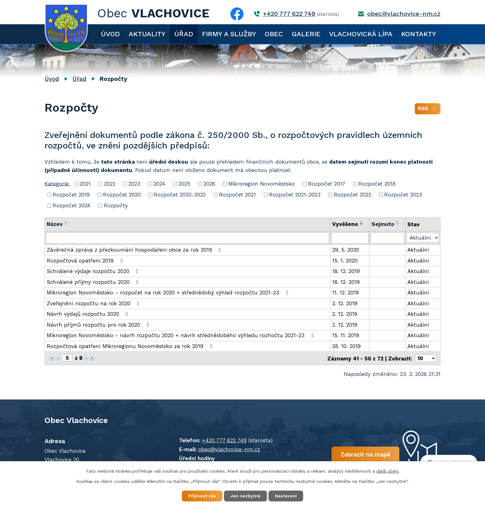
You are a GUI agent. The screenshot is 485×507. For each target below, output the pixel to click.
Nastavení (286, 495)
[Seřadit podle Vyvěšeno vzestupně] (361, 221)
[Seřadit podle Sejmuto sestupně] (397, 224)
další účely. (387, 471)
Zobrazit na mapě (365, 454)
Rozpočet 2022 (352, 195)
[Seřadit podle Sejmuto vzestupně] (397, 221)
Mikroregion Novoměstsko (261, 184)
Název (55, 224)
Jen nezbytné (245, 495)
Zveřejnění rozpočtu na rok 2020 (94, 303)
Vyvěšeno (345, 224)
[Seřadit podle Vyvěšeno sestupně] (361, 224)
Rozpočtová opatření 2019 (86, 261)
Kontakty (418, 34)
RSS (427, 108)
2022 (109, 184)
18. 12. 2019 (346, 271)
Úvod (110, 34)
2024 (159, 184)
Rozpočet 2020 (122, 195)
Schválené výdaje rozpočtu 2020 (93, 271)
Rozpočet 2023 (403, 195)
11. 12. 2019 (345, 292)
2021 (85, 184)
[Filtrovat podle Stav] (422, 237)
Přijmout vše (202, 495)
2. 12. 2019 (344, 303)
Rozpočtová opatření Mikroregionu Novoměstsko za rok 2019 (130, 346)
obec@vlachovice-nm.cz (403, 13)
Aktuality (147, 34)
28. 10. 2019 (346, 346)
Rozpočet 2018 (377, 184)
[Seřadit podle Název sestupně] (66, 224)
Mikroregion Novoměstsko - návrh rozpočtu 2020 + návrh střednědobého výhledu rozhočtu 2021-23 (181, 335)
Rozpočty (116, 205)
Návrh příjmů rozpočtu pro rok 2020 (99, 325)
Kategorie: (57, 183)
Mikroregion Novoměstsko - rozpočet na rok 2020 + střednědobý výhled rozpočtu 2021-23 (168, 292)
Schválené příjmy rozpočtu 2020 (94, 282)
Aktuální (418, 250)
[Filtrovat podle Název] (187, 238)
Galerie (306, 34)
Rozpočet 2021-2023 (294, 195)
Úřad (183, 34)
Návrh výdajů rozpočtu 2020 (88, 314)
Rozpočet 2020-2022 (180, 195)
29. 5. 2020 (345, 250)
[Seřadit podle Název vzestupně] (66, 221)
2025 (184, 184)
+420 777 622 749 (289, 13)
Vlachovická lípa (361, 34)
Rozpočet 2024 (71, 205)
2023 (134, 184)
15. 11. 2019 (345, 335)
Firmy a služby (229, 34)
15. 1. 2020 (345, 261)
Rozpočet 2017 (326, 184)
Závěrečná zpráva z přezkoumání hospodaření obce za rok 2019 (135, 250)
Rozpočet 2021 (237, 195)
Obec (274, 34)
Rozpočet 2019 (71, 195)
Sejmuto (382, 224)
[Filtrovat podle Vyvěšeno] (349, 238)
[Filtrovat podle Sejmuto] (387, 238)
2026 (209, 184)
